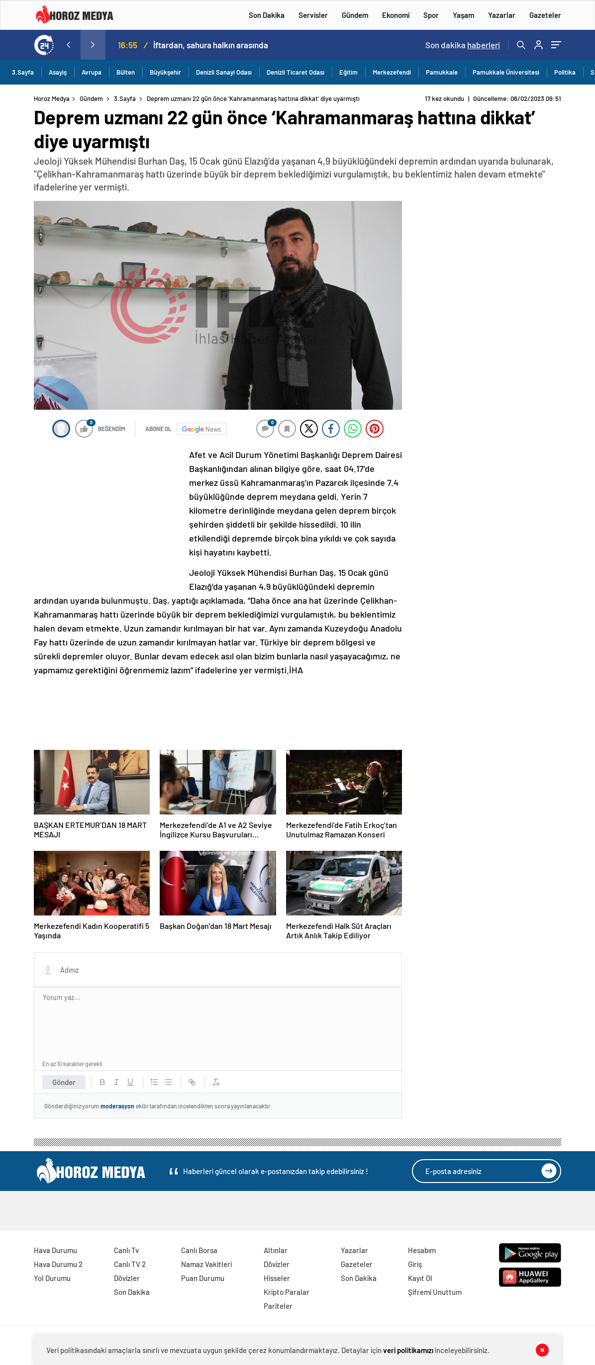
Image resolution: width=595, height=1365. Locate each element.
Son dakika (462, 45)
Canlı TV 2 (130, 1264)
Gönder (64, 1082)
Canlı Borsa (199, 1250)
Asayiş (58, 72)
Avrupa (91, 72)
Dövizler (127, 1278)
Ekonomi (395, 14)
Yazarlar (501, 14)
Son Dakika (267, 14)
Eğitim (348, 72)
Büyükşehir (165, 72)
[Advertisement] (108, 514)
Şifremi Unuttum (435, 1291)
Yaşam (463, 14)
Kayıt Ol (420, 1278)
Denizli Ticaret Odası (295, 72)
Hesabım (422, 1250)
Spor (431, 14)
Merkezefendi (392, 72)
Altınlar (276, 1250)
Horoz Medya (52, 98)
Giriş (415, 1264)
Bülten (125, 72)
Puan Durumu (202, 1278)
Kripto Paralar (286, 1291)
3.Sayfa (23, 72)
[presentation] (68, 45)
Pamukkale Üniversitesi (506, 72)
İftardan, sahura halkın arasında (210, 45)
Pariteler (278, 1305)
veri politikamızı (408, 1350)
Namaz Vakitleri (206, 1264)
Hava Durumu (55, 1250)
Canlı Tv (126, 1250)
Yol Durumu (52, 1278)
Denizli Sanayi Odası (224, 72)
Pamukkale (442, 72)
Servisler (313, 14)
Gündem (355, 14)
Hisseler (277, 1278)
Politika (565, 72)
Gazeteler (545, 14)
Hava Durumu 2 (58, 1264)
